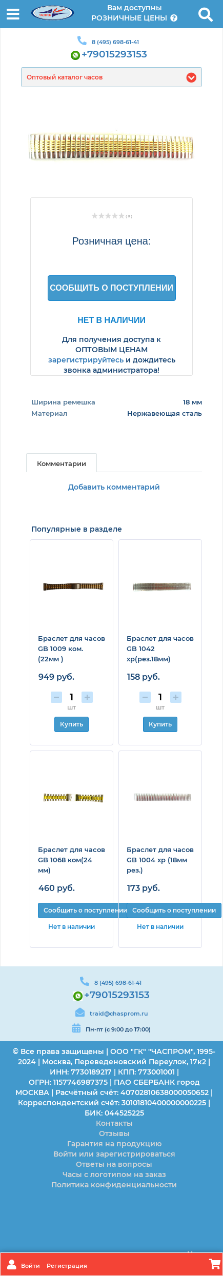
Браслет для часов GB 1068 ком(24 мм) (71, 859)
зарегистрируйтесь (86, 359)
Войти (31, 1265)
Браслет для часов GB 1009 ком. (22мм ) (71, 648)
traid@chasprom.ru (119, 1013)
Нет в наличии (111, 320)
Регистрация (67, 1265)
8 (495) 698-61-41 (115, 42)
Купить (71, 724)
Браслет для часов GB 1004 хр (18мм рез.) (160, 859)
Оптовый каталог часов (65, 77)
